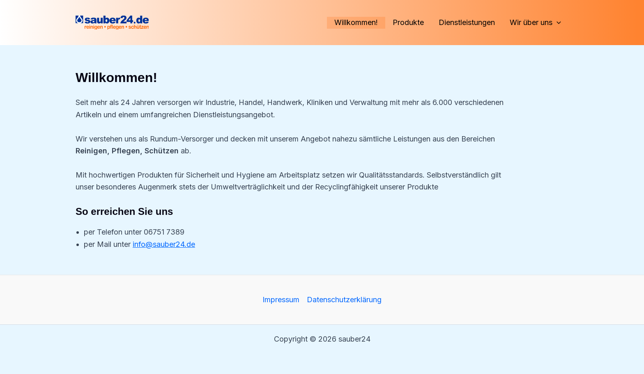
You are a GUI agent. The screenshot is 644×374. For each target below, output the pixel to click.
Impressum (280, 299)
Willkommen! (356, 22)
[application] (556, 23)
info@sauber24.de (164, 244)
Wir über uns (535, 23)
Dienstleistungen (467, 22)
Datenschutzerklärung (344, 299)
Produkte (408, 22)
